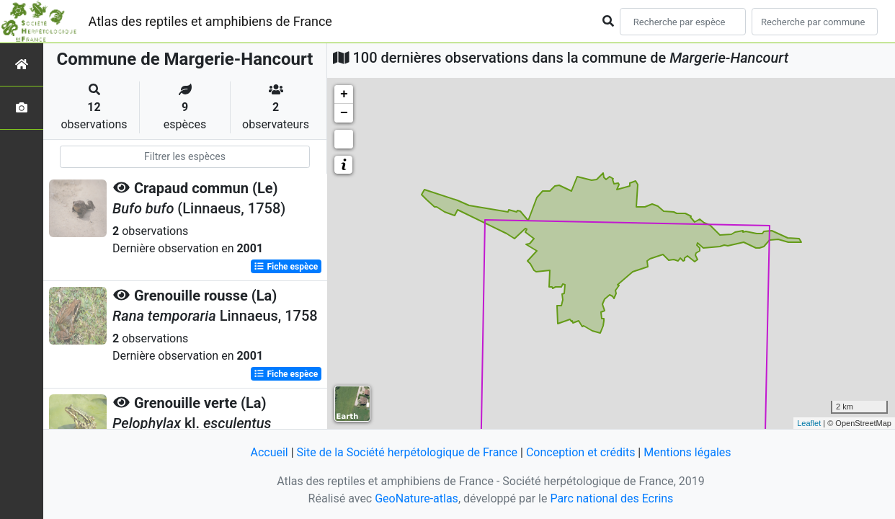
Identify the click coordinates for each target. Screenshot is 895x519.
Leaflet (809, 423)
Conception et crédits (581, 452)
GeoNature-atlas (416, 498)
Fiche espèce (286, 267)
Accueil (269, 452)
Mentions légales (687, 452)
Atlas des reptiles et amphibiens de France (210, 21)
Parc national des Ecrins (611, 498)
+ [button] (344, 94)
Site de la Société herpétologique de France (407, 452)
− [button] (344, 113)
